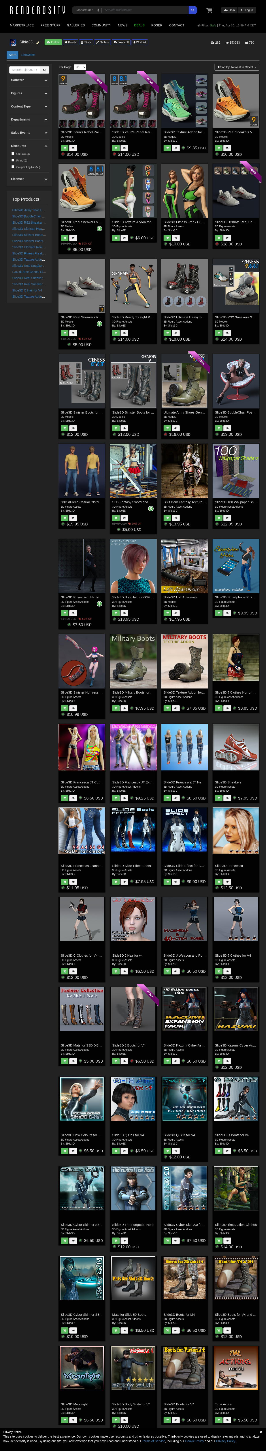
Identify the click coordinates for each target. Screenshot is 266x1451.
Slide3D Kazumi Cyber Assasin (238, 1045)
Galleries (76, 25)
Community (101, 25)
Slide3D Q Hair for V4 (27, 290)
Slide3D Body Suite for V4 (131, 1404)
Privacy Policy (225, 1441)
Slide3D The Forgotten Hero (132, 1224)
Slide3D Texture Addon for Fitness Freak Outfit (44, 259)
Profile (70, 42)
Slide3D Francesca (229, 866)
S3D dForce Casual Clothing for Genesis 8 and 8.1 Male (102, 502)
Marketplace (22, 25)
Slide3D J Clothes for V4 (233, 955)
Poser (156, 25)
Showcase (28, 55)
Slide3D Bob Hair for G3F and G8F (138, 597)
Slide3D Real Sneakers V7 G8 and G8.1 (40, 284)
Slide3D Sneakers (228, 782)
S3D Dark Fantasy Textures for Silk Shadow (196, 502)
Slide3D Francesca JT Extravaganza (139, 782)
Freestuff (121, 42)
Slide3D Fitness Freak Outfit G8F (35, 253)
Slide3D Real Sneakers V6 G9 (33, 265)
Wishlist (140, 42)
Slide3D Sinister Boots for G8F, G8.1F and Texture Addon (103, 412)
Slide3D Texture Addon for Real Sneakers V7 (43, 296)
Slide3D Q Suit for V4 (179, 1135)
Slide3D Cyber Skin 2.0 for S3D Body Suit (194, 1224)
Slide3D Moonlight (74, 1404)
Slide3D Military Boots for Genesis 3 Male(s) (144, 692)
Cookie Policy (194, 1441)
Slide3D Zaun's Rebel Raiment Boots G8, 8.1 (145, 132)
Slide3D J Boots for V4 (128, 1045)
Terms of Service (153, 1441)
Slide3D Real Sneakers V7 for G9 (35, 278)
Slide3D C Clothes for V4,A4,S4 (84, 955)
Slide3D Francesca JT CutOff (82, 782)
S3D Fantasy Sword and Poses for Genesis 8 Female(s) (153, 502)
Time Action (223, 1404)
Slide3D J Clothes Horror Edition (239, 692)
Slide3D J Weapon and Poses (186, 955)
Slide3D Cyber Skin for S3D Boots (86, 1224)
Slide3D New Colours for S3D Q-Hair (88, 1135)
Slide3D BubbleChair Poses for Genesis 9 (41, 216)
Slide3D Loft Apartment (181, 597)
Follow (53, 42)
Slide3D (70, 140)
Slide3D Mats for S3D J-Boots (83, 1045)
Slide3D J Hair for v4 (127, 955)
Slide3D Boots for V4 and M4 (236, 1314)
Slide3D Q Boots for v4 (232, 1135)
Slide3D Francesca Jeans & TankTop (88, 866)
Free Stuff (50, 25)
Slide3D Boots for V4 (179, 1404)
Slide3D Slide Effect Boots (131, 866)
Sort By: (236, 67)
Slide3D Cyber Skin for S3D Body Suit (89, 1314)
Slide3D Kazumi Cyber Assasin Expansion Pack (199, 1045)
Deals (139, 25)
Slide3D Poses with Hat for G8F (84, 597)
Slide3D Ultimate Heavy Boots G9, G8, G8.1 (42, 228)
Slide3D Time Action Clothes (236, 1224)
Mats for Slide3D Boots (129, 1314)
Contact (176, 25)
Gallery (102, 42)
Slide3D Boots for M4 (179, 1314)
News (122, 25)
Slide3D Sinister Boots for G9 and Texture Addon (45, 235)
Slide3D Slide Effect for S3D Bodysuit (191, 866)
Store (86, 42)
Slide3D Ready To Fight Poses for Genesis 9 (145, 317)
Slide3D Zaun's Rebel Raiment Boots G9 (91, 132)
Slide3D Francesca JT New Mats (188, 782)
